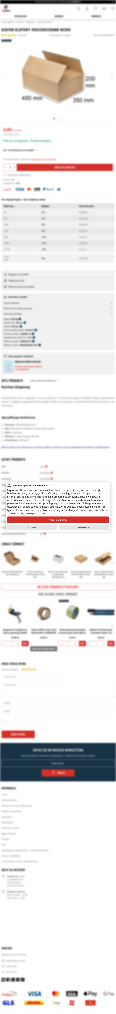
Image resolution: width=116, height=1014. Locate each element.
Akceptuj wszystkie (58, 519)
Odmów (32, 527)
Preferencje (84, 527)
